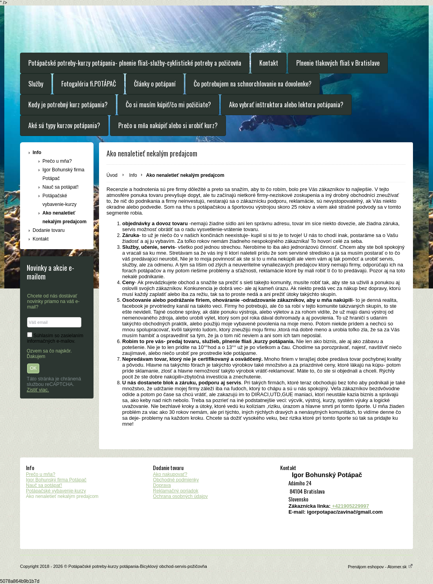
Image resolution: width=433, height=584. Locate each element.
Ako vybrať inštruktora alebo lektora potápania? (286, 104)
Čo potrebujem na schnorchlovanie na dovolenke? (253, 83)
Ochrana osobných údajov (180, 496)
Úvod (111, 175)
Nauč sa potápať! (60, 187)
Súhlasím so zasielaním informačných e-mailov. (55, 338)
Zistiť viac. (38, 390)
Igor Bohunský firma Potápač (63, 174)
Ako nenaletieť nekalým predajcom (64, 217)
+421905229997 (349, 506)
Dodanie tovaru (48, 230)
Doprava (162, 485)
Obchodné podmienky (176, 480)
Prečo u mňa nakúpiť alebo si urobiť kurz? (168, 125)
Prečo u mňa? (57, 161)
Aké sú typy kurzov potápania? (64, 125)
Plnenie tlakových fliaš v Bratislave (338, 63)
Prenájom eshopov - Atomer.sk (380, 566)
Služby (35, 83)
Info (37, 152)
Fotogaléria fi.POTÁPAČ (88, 83)
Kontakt (268, 63)
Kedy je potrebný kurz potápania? (68, 104)
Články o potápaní (155, 83)
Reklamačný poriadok (175, 491)
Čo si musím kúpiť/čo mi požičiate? (168, 104)
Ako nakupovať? (170, 474)
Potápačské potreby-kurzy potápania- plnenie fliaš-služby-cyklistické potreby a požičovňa (134, 63)
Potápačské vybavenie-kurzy (59, 200)
